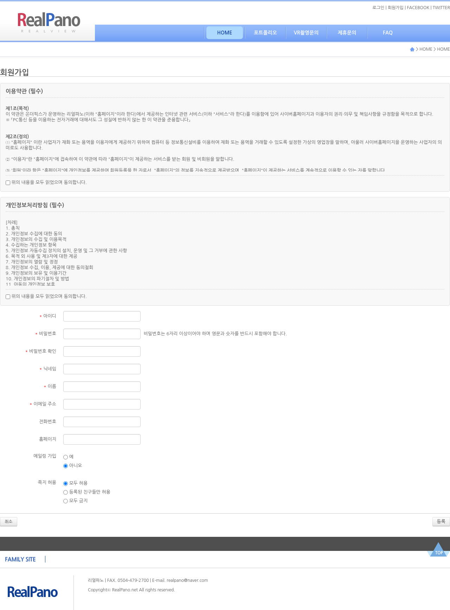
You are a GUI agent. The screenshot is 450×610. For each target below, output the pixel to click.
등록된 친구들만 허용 (86, 492)
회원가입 (396, 8)
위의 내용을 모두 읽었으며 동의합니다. (46, 182)
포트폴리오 (265, 32)
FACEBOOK (418, 8)
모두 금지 (75, 500)
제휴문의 (347, 32)
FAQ (388, 32)
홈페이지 (47, 439)
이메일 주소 (43, 404)
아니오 (72, 465)
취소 (9, 522)
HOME (224, 32)
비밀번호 (45, 333)
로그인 (378, 8)
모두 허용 (75, 483)
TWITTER (441, 8)
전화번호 (47, 421)
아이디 (47, 316)
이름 (50, 386)
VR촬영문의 (306, 32)
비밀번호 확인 (41, 351)
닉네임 (47, 369)
